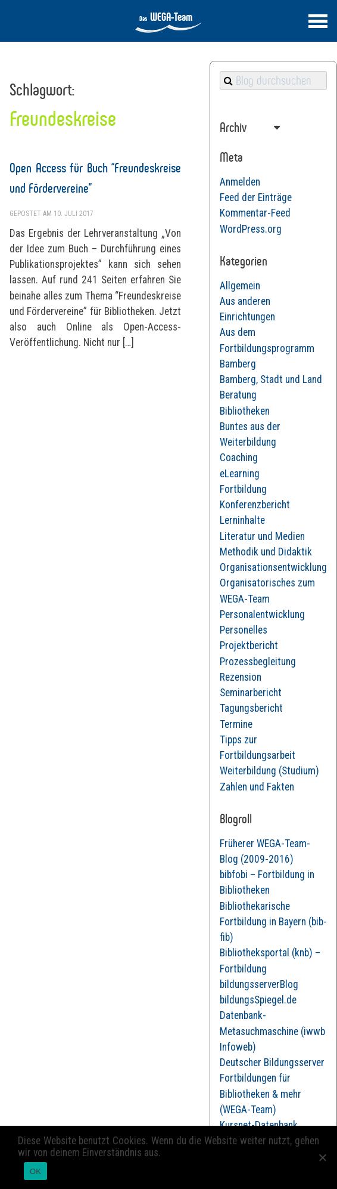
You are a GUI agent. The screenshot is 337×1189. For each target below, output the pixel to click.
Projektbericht (249, 645)
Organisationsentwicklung (273, 567)
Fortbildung (243, 489)
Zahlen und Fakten (257, 787)
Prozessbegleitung (258, 662)
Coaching (239, 458)
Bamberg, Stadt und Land (271, 379)
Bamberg (238, 364)
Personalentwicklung (262, 614)
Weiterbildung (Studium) (269, 771)
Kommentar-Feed (255, 213)
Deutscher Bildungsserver (272, 1062)
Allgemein (240, 286)
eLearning (240, 474)
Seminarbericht (251, 693)
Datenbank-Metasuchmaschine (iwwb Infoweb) (272, 1031)
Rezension (240, 677)
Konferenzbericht (255, 505)
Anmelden (240, 182)
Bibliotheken (245, 411)
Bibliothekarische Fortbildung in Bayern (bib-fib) (273, 922)
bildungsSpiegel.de (258, 1000)
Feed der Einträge (256, 197)
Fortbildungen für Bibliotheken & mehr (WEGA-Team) (260, 1094)
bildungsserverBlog (259, 984)
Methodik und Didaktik (266, 552)
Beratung (238, 395)
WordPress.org (251, 229)
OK (35, 1171)
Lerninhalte (242, 520)
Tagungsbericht (251, 708)
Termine (236, 724)
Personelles (243, 630)
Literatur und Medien (262, 536)
